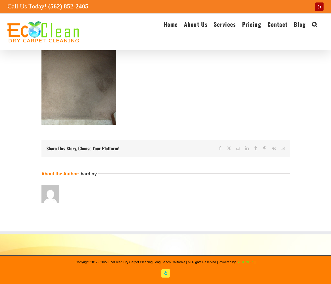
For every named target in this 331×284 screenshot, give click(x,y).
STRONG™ (245, 262)
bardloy (89, 173)
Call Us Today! (47, 6)
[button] (314, 24)
